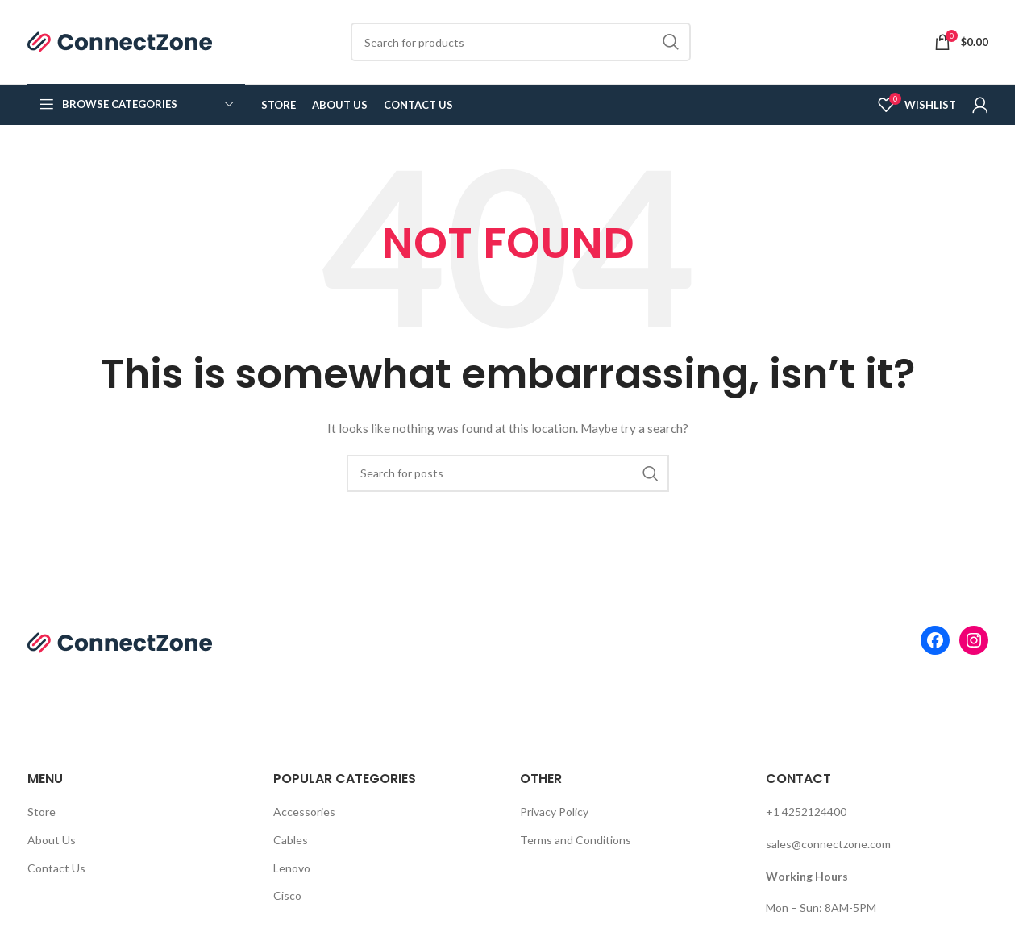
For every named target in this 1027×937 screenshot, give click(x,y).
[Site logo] (120, 41)
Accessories (304, 811)
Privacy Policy (554, 811)
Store (41, 811)
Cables (290, 840)
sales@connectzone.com (828, 844)
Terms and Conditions (575, 840)
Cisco (287, 895)
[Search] (521, 42)
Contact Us (56, 868)
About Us (51, 840)
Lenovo (291, 868)
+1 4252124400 (806, 811)
